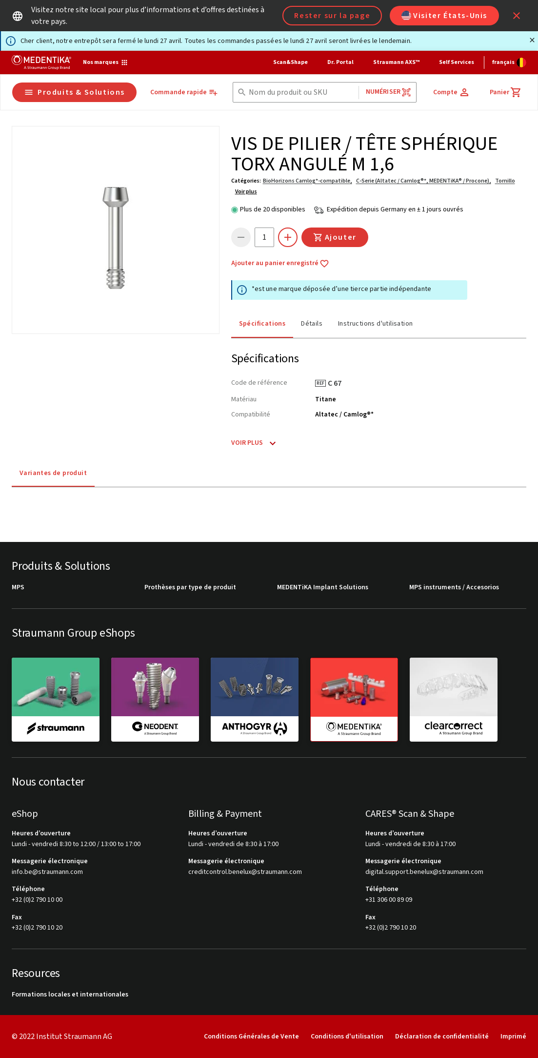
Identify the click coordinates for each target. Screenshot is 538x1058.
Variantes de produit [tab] (53, 473)
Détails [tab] (311, 324)
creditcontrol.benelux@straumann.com (245, 872)
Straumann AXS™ (396, 62)
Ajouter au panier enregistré (280, 264)
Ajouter (335, 237)
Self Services (456, 62)
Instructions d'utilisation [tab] (375, 324)
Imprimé (513, 1036)
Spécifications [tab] (262, 324)
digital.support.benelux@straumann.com (424, 872)
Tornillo (505, 181)
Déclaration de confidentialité (442, 1036)
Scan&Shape (290, 62)
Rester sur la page (332, 15)
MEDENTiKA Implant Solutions (322, 587)
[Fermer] (532, 40)
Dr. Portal (340, 62)
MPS (18, 587)
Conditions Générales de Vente (251, 1036)
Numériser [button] (388, 92)
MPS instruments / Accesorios (454, 587)
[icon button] (516, 15)
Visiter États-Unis (444, 15)
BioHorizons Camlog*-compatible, (307, 181)
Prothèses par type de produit (190, 587)
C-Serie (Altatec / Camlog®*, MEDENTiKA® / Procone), (423, 181)
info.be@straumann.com (47, 872)
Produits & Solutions (74, 92)
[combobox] (302, 92)
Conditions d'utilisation (347, 1036)
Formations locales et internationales (70, 994)
